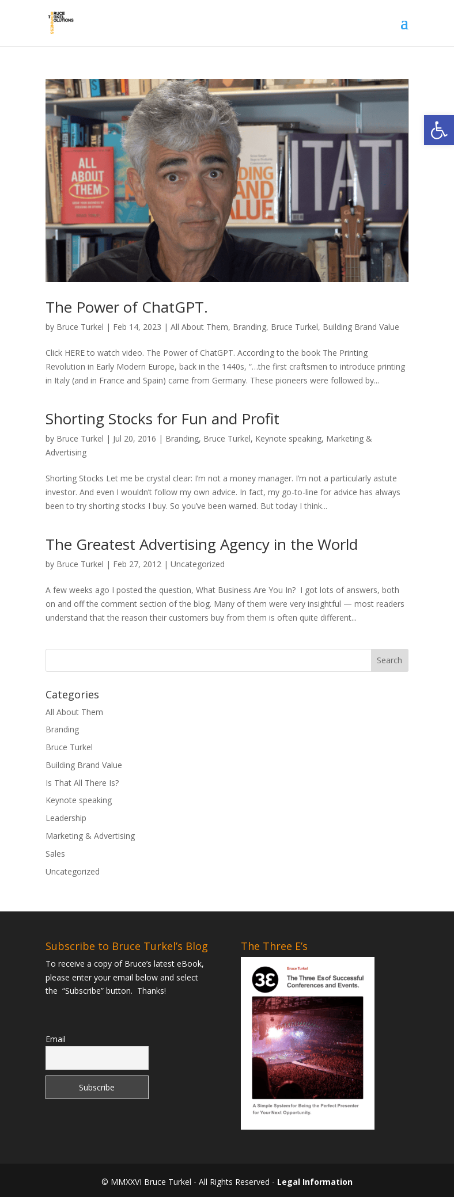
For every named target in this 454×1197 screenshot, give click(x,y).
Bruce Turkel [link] (80, 326)
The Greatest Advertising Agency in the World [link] (202, 544)
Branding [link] (249, 326)
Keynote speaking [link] (288, 438)
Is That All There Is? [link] (82, 782)
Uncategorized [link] (198, 563)
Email (56, 1038)
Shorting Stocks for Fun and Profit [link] (162, 418)
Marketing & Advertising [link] (90, 835)
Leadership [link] (66, 817)
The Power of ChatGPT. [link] (127, 307)
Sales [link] (55, 853)
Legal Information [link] (315, 1181)
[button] (404, 30)
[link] (439, 130)
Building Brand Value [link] (361, 326)
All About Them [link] (199, 326)
